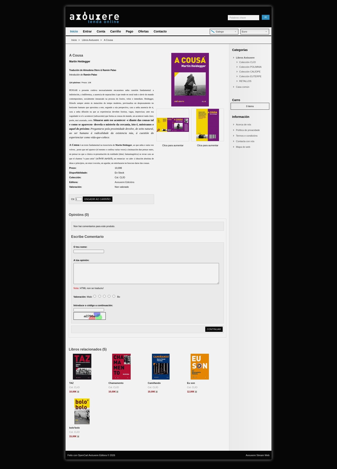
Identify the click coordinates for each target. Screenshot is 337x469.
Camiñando (154, 388)
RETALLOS (245, 81)
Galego (217, 31)
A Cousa (108, 40)
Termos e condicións (246, 135)
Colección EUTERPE (250, 76)
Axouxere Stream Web (258, 460)
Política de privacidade (248, 130)
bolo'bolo (74, 433)
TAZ (71, 388)
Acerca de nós (243, 124)
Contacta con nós (245, 141)
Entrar (87, 31)
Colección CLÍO (247, 62)
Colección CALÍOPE (249, 71)
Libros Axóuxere (90, 40)
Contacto (160, 31)
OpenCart (83, 460)
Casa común (242, 87)
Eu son (191, 388)
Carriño (115, 31)
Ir (266, 17)
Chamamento (116, 388)
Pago (129, 31)
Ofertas (143, 31)
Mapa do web (243, 147)
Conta (101, 31)
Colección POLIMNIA (250, 67)
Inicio (74, 31)
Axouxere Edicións (124, 182)
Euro (244, 31)
